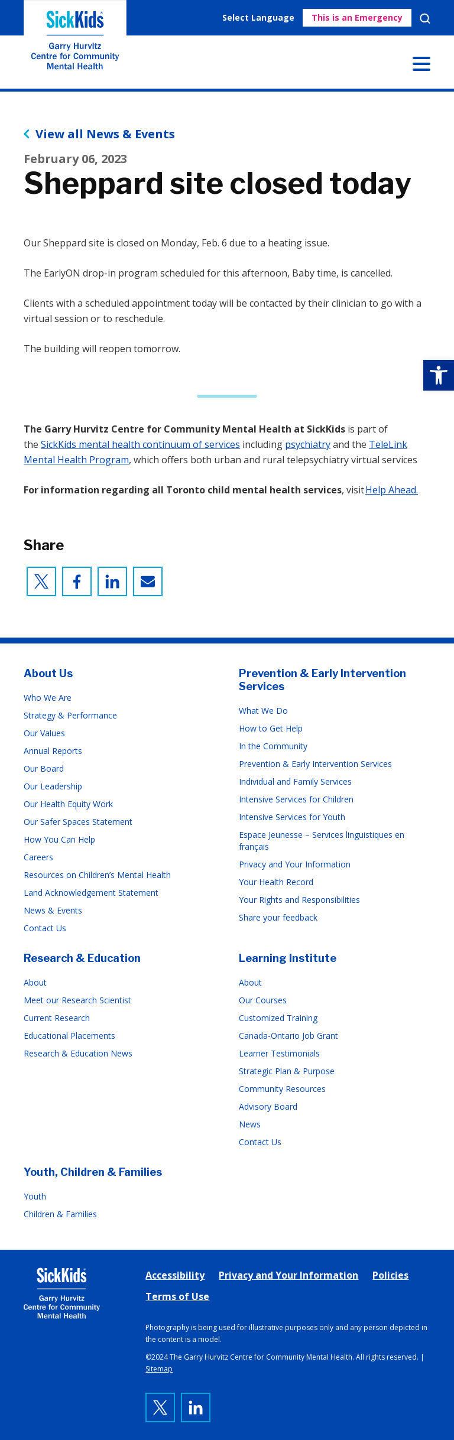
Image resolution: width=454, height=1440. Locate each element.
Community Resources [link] (282, 1088)
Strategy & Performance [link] (70, 715)
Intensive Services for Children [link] (296, 799)
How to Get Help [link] (271, 728)
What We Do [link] (263, 710)
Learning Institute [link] (287, 958)
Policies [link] (390, 1275)
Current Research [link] (57, 1017)
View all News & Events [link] (105, 134)
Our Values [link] (44, 733)
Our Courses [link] (263, 1000)
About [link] (35, 982)
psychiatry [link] (307, 444)
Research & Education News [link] (78, 1053)
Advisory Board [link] (268, 1106)
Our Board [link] (44, 768)
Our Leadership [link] (53, 786)
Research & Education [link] (82, 958)
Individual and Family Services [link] (295, 781)
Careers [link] (38, 857)
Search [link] (425, 18)
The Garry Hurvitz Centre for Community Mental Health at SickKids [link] (75, 44)
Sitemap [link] (159, 1369)
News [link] (250, 1124)
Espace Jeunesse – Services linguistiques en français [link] (321, 840)
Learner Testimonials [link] (279, 1053)
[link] (438, 375)
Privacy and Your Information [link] (295, 864)
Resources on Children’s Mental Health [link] (97, 874)
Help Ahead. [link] (391, 489)
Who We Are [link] (48, 697)
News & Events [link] (53, 910)
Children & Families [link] (60, 1214)
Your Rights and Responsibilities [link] (299, 899)
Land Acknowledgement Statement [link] (91, 892)
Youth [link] (35, 1196)
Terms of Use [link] (177, 1296)
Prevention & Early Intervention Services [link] (315, 763)
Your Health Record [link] (276, 882)
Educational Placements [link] (69, 1035)
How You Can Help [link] (59, 839)
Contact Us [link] (45, 928)
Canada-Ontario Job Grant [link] (288, 1035)
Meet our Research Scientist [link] (77, 1000)
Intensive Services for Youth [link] (292, 817)
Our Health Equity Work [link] (68, 804)
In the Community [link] (273, 746)
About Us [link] (48, 673)
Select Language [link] (258, 17)
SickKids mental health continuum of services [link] (140, 444)
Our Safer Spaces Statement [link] (78, 821)
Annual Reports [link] (53, 750)
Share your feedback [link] (278, 917)
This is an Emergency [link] (357, 17)
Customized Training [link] (278, 1017)
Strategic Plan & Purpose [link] (287, 1071)
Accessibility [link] (175, 1275)
